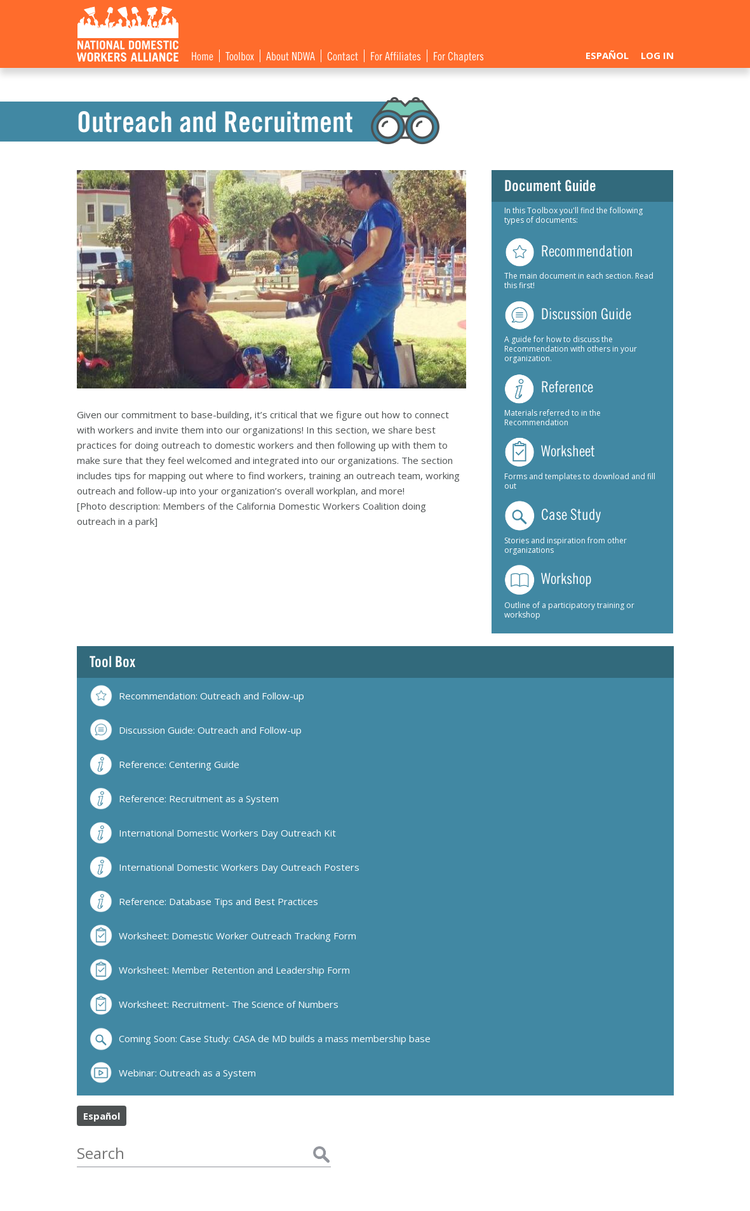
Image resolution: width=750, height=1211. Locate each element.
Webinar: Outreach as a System (173, 1072)
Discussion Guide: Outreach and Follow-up (196, 730)
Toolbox (239, 55)
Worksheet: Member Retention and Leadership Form (220, 970)
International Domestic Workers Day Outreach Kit (213, 833)
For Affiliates (395, 55)
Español (607, 55)
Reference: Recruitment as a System (184, 799)
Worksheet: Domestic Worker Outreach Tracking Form (223, 936)
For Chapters (458, 55)
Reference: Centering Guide (164, 764)
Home (202, 55)
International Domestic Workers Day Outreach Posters (224, 867)
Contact (342, 55)
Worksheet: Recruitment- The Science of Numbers (214, 1004)
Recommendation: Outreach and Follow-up (197, 695)
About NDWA (290, 55)
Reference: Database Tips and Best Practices (204, 901)
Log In (657, 55)
